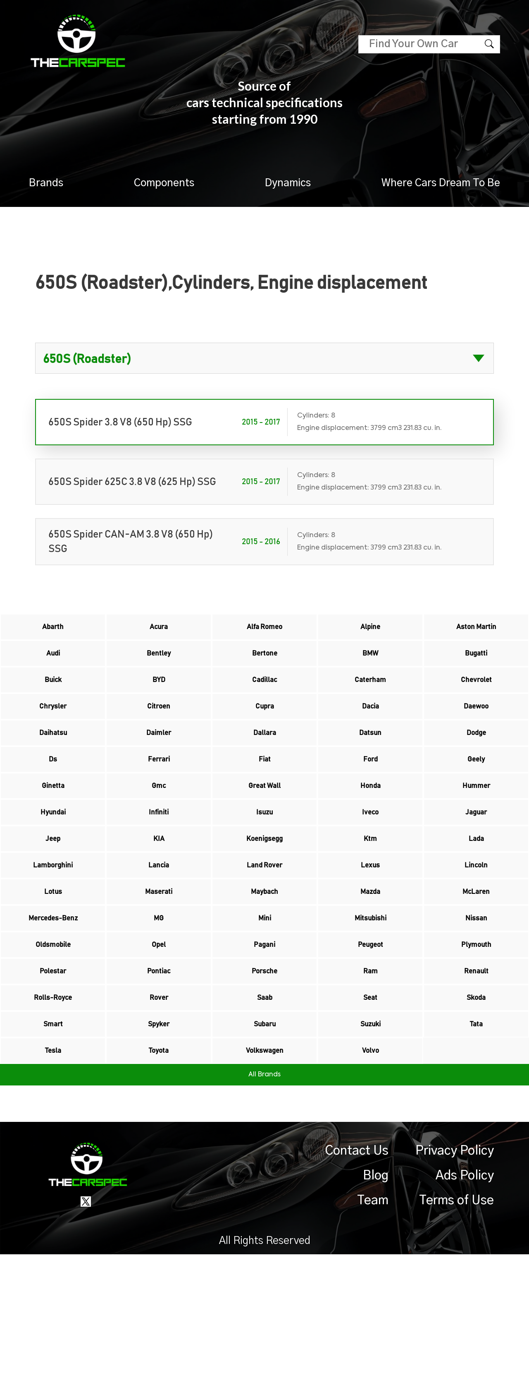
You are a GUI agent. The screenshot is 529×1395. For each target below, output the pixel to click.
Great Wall (264, 840)
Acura (159, 631)
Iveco (370, 874)
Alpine (370, 631)
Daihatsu (53, 770)
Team (372, 1341)
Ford (370, 805)
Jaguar (476, 874)
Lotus (53, 979)
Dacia (370, 735)
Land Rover (265, 944)
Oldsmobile (53, 1048)
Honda (370, 840)
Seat (370, 1118)
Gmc (158, 840)
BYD (158, 700)
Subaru (264, 1152)
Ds (53, 805)
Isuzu (264, 874)
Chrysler (53, 735)
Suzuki (370, 1152)
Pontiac (158, 1083)
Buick (53, 700)
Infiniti (158, 874)
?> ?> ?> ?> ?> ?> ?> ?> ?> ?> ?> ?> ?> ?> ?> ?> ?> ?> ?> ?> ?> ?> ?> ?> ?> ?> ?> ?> (264, 358)
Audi (53, 666)
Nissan (476, 1013)
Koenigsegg (264, 909)
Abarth (53, 631)
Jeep (53, 909)
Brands (46, 183)
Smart (52, 1152)
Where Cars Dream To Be (440, 183)
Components (164, 183)
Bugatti (476, 666)
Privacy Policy (454, 1291)
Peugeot (370, 1048)
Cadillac (264, 700)
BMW (370, 666)
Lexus (370, 944)
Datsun (370, 770)
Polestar (53, 1083)
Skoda (476, 1118)
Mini (264, 1013)
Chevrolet (476, 700)
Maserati (158, 979)
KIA (158, 909)
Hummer (476, 840)
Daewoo (476, 735)
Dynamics (288, 183)
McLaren (476, 979)
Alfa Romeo (264, 631)
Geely (476, 805)
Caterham (370, 700)
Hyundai (53, 874)
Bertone (265, 666)
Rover (159, 1118)
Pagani (264, 1048)
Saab (264, 1118)
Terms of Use (456, 1341)
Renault (476, 1083)
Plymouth (476, 1048)
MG (159, 1013)
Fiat (264, 805)
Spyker (158, 1152)
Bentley (159, 666)
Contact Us (356, 1291)
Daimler (159, 770)
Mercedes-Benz (53, 1013)
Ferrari (158, 805)
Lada (476, 909)
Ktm (370, 909)
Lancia (159, 944)
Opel (158, 1048)
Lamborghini (53, 944)
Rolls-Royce (53, 1118)
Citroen (158, 735)
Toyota (159, 1187)
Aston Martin (476, 631)
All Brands (264, 1215)
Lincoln (476, 944)
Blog (375, 1316)
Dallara (265, 770)
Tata (476, 1152)
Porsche (265, 1083)
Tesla (53, 1187)
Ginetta (53, 840)
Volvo (370, 1187)
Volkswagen (264, 1187)
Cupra (264, 735)
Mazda (370, 979)
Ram (370, 1083)
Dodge (476, 770)
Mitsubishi (370, 1013)
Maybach (264, 979)
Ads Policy (465, 1316)
